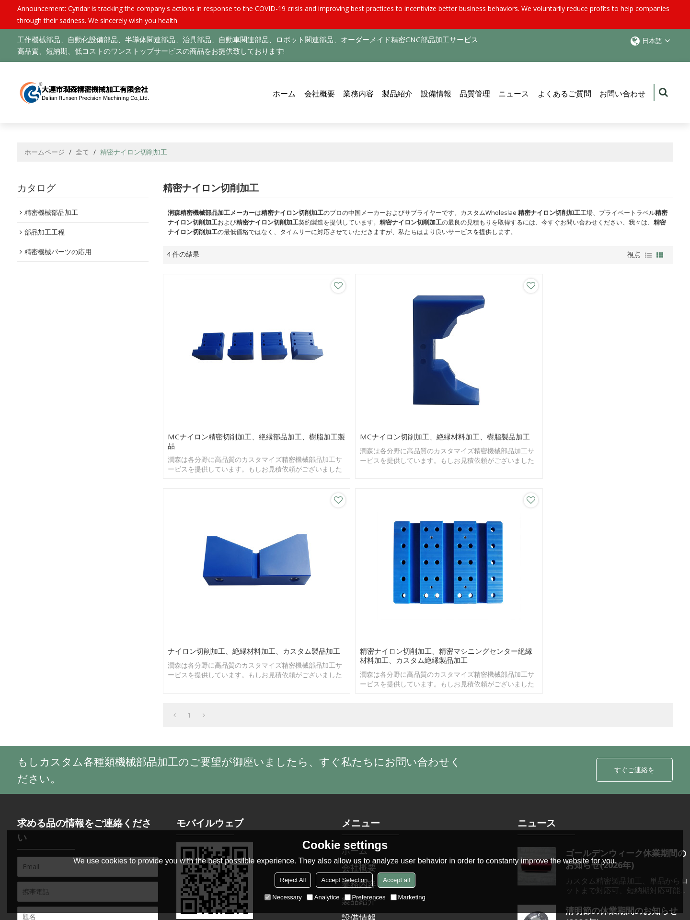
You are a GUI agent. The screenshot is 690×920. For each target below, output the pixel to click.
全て (82, 152)
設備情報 (436, 94)
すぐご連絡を (634, 537)
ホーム (284, 94)
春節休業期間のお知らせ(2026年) (624, 741)
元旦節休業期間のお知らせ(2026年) (617, 799)
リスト (648, 256)
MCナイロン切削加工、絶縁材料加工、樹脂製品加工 (352, 413)
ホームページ (44, 152)
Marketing (408, 897)
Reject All (293, 880)
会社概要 (319, 94)
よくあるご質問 (564, 94)
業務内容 (358, 94)
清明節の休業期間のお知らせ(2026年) (621, 684)
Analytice (323, 897)
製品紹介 (397, 94)
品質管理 (475, 94)
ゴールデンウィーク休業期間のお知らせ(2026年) (625, 626)
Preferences (365, 897)
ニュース (513, 94)
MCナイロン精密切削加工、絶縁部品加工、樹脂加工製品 (223, 413)
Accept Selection (344, 880)
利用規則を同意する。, (63, 810)
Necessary (282, 897)
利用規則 (97, 813)
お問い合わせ (622, 94)
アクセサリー (46, 787)
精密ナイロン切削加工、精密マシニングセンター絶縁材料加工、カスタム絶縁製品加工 (607, 417)
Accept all (396, 880)
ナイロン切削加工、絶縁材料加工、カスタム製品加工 (478, 413)
